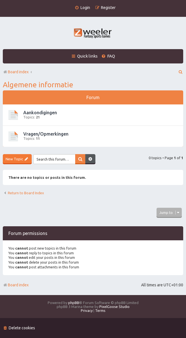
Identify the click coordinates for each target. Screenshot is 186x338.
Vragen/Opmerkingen (45, 133)
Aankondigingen (40, 112)
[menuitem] (82, 7)
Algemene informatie (38, 85)
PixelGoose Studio (114, 307)
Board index (16, 285)
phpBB (73, 303)
